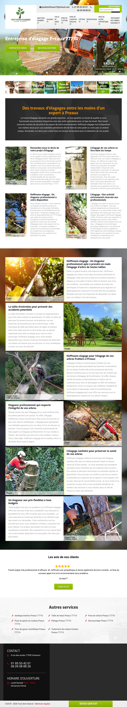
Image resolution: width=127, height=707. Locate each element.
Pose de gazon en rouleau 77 (73, 20)
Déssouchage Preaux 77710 (100, 621)
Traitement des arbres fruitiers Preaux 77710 (64, 631)
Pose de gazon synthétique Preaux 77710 (30, 631)
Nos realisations (47, 48)
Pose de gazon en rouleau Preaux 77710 (29, 622)
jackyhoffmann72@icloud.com (54, 7)
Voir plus (63, 587)
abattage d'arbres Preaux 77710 (29, 615)
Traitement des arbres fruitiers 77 (115, 20)
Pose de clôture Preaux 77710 (101, 615)
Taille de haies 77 (57, 20)
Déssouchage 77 (92, 20)
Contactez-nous (18, 48)
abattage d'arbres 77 (41, 20)
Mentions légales (42, 704)
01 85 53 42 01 (80, 7)
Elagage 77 (50, 20)
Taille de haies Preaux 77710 (64, 615)
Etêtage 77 (82, 20)
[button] (59, 73)
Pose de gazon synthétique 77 (103, 20)
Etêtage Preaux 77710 (61, 621)
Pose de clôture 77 (64, 20)
